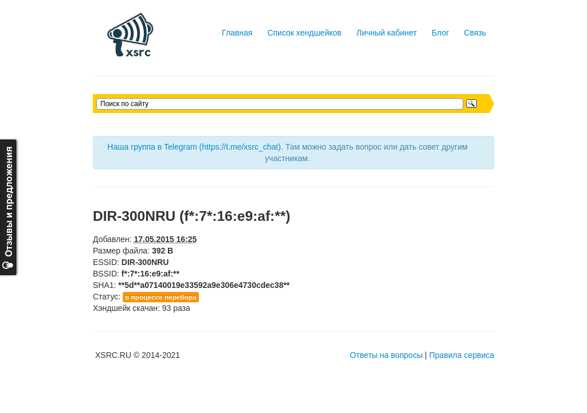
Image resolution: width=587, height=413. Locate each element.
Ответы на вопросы (386, 355)
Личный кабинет (387, 32)
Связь (475, 32)
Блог (440, 32)
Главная (237, 32)
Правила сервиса (461, 355)
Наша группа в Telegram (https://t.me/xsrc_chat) (194, 146)
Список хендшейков (304, 32)
